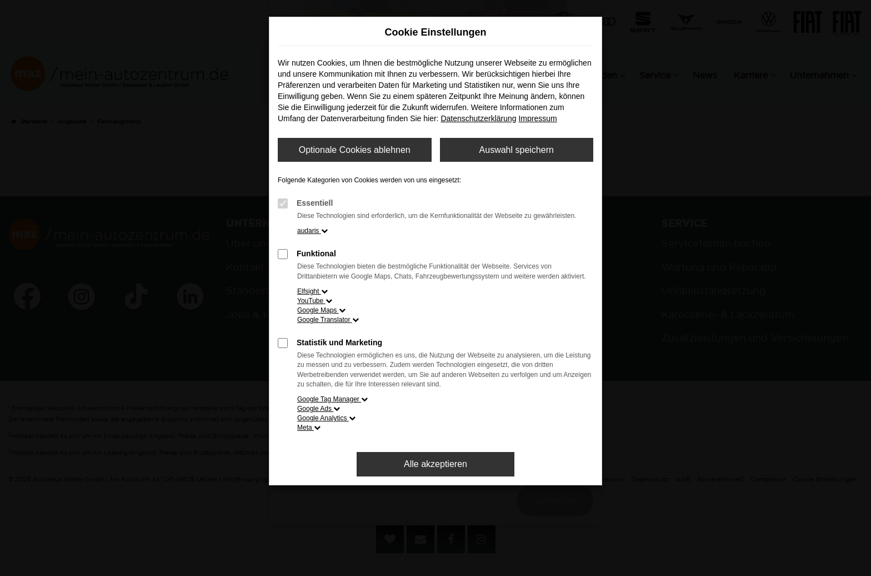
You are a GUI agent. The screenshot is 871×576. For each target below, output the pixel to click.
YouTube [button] (314, 301)
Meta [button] (309, 427)
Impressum (537, 118)
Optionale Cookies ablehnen (355, 150)
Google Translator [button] (328, 320)
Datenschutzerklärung (478, 118)
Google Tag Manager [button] (332, 399)
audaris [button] (312, 231)
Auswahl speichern (516, 150)
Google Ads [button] (318, 409)
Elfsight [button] (312, 291)
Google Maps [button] (321, 310)
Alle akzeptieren (435, 464)
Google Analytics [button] (326, 418)
